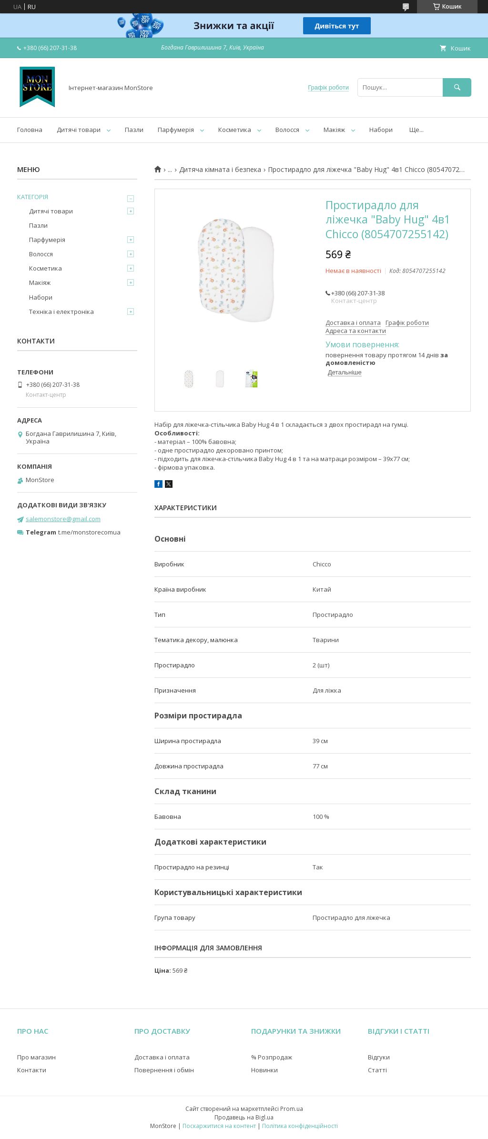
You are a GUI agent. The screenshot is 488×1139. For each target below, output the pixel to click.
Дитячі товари (79, 129)
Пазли (134, 129)
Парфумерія (176, 129)
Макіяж (334, 129)
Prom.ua (291, 1109)
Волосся (287, 129)
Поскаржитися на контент (219, 1126)
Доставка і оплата (162, 1057)
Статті (377, 1070)
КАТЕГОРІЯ (32, 196)
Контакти (31, 1070)
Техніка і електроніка (61, 311)
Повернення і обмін (164, 1070)
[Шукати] (457, 87)
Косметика (234, 129)
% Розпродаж (271, 1057)
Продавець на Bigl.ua (244, 1117)
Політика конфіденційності (300, 1126)
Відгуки (379, 1057)
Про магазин (36, 1057)
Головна (29, 129)
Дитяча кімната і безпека (220, 169)
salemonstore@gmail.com (63, 519)
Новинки (264, 1070)
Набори (381, 129)
